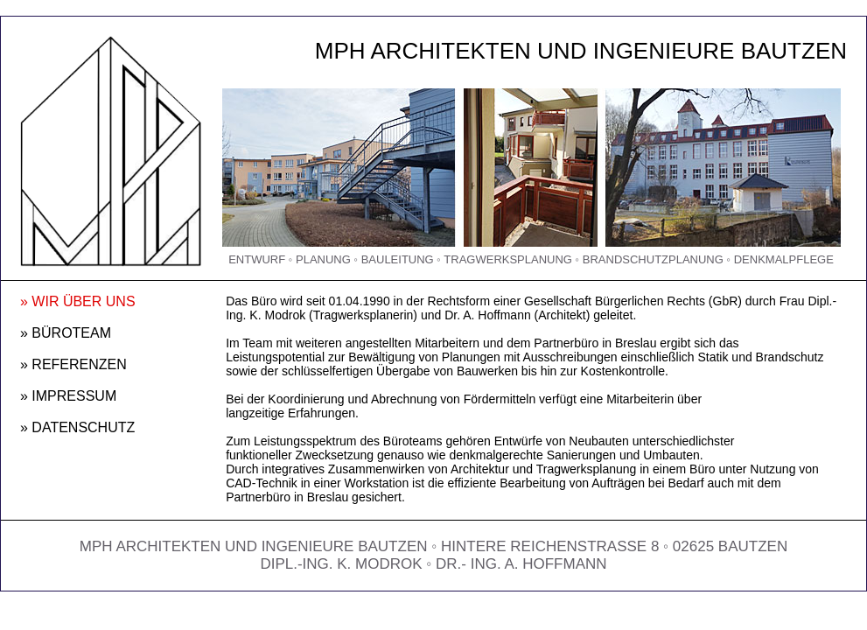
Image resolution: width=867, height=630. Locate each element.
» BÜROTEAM (65, 333)
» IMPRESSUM (68, 395)
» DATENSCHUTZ (77, 427)
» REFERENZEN (73, 364)
